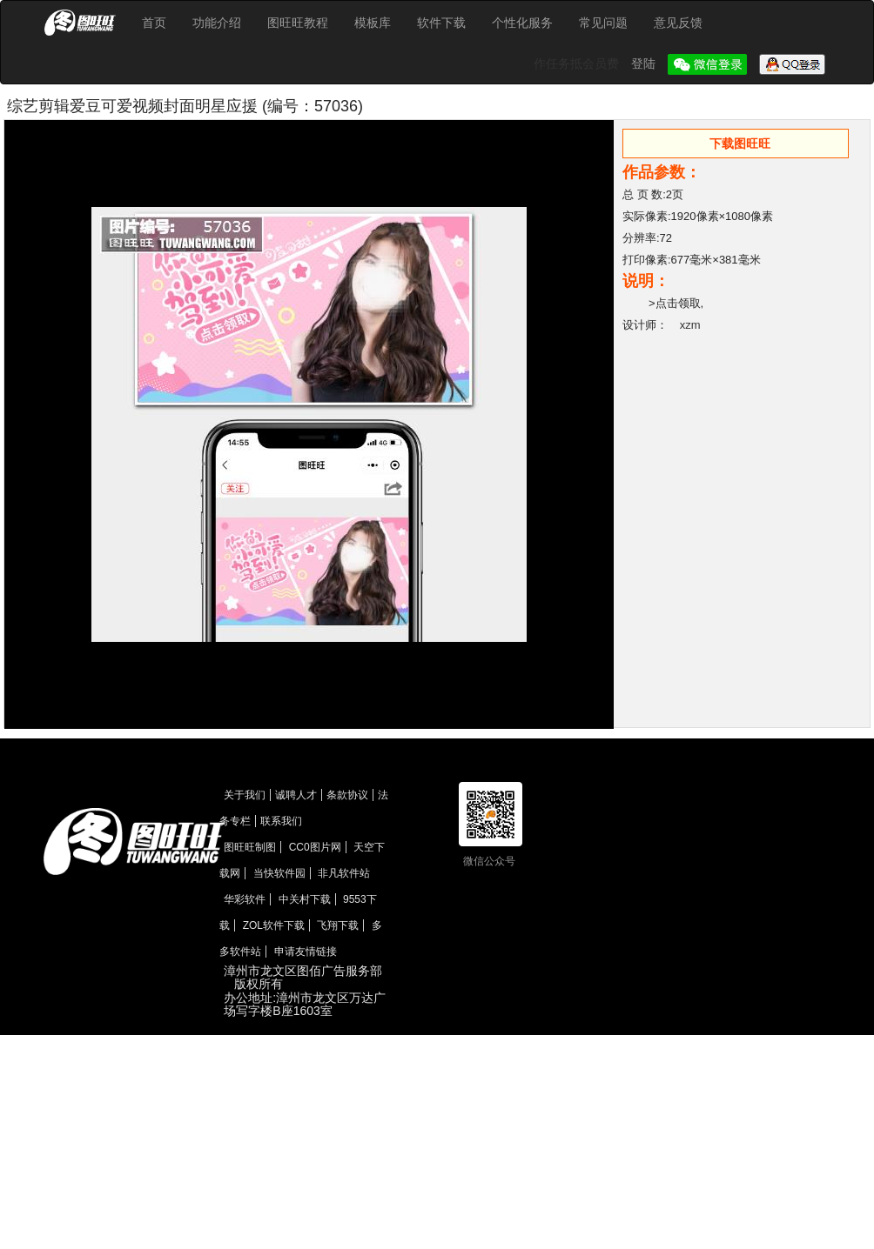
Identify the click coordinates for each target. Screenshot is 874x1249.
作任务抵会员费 (578, 63)
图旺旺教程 (297, 23)
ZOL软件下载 (274, 925)
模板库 (372, 23)
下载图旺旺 (739, 143)
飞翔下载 (338, 925)
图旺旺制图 (250, 847)
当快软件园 (279, 873)
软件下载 (441, 23)
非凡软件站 (344, 873)
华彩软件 (245, 899)
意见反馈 (678, 23)
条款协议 (347, 795)
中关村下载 (305, 899)
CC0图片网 (315, 847)
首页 (154, 23)
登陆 (645, 63)
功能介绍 (216, 23)
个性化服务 (522, 23)
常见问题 (603, 23)
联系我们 (281, 821)
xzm (690, 324)
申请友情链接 (305, 951)
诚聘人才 (296, 795)
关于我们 (245, 795)
